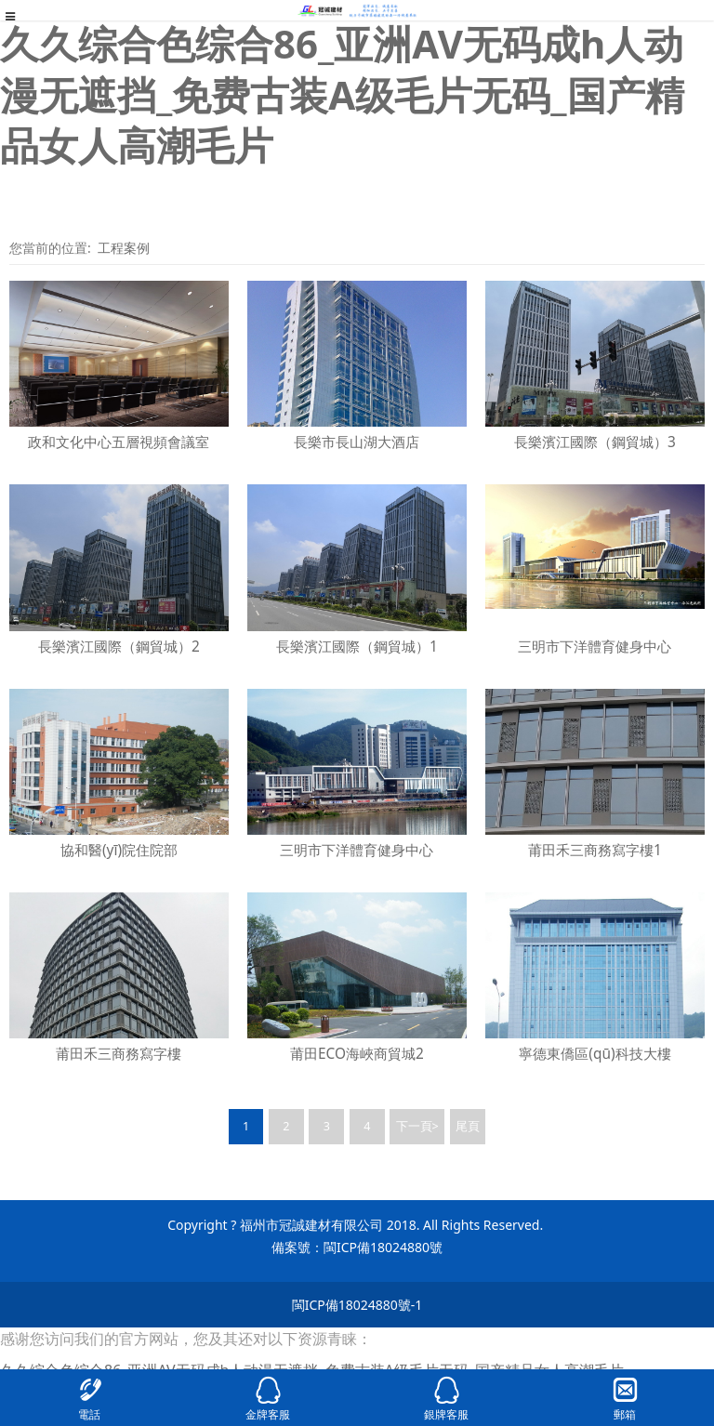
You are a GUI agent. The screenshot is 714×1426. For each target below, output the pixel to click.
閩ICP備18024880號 (383, 1247)
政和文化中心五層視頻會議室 (118, 442)
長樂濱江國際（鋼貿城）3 (595, 442)
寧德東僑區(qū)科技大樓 (594, 1053)
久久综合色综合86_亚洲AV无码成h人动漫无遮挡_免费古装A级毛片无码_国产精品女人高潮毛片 (342, 94)
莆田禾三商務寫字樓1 (595, 850)
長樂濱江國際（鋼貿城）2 (119, 646)
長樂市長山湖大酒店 (356, 442)
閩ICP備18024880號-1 (357, 1305)
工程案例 (124, 248)
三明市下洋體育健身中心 (594, 646)
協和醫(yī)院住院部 (119, 850)
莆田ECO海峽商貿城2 (357, 1053)
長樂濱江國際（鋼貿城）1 (357, 646)
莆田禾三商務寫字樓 (118, 1053)
